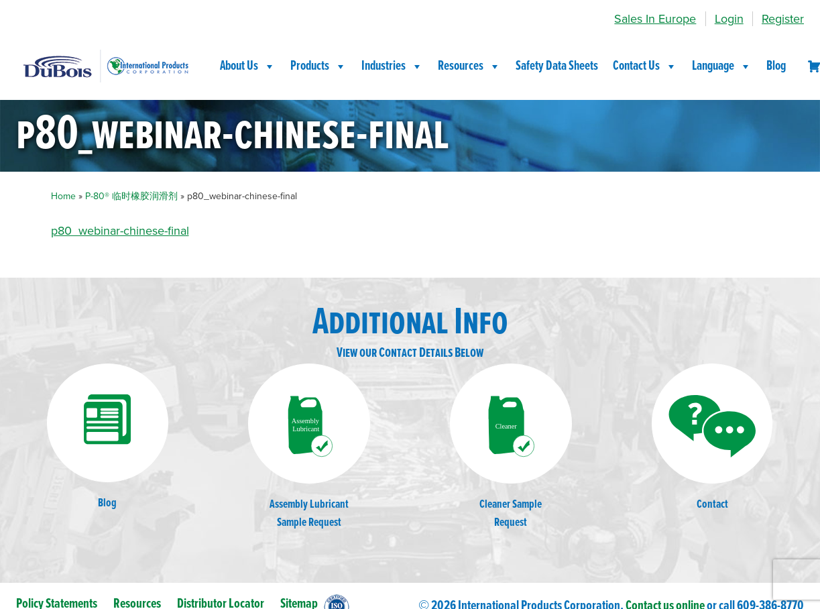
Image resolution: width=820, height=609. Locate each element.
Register (783, 18)
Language (722, 66)
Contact (712, 438)
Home (63, 196)
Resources (469, 66)
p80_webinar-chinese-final (120, 230)
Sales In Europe (655, 18)
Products (318, 66)
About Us (248, 66)
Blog (776, 66)
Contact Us (645, 66)
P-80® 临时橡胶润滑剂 (131, 196)
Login (729, 18)
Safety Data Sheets (557, 66)
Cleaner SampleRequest (511, 447)
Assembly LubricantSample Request (309, 447)
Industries (392, 66)
